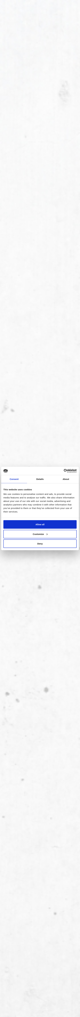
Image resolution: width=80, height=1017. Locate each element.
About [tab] (66, 479)
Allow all (40, 524)
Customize (40, 534)
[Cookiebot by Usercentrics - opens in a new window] (64, 471)
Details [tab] (40, 479)
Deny (40, 543)
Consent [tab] (14, 479)
